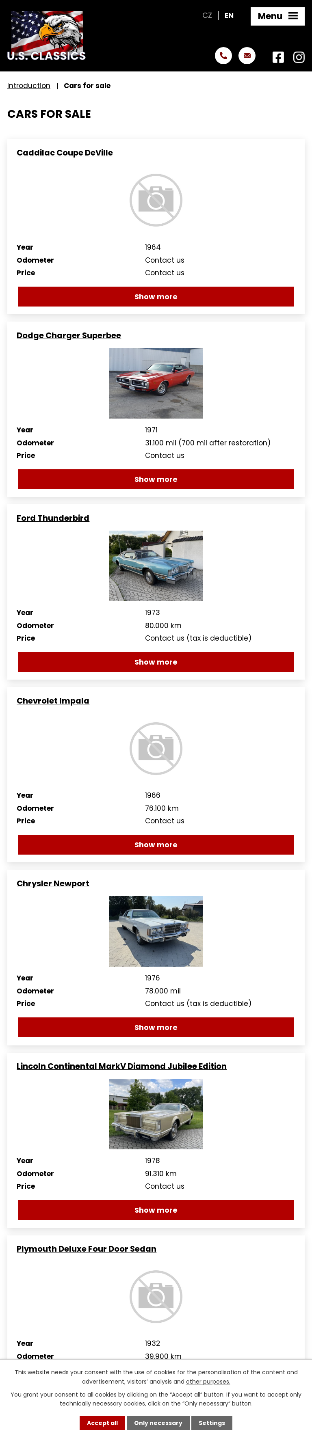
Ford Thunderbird (53, 518)
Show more (156, 296)
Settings (212, 1423)
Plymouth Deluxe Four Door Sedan (86, 1249)
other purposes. (208, 1381)
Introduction (28, 86)
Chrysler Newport (53, 884)
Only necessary (158, 1423)
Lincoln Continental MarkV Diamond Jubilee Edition (122, 1066)
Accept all (102, 1423)
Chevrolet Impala (53, 701)
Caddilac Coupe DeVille (65, 153)
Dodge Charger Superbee (69, 335)
